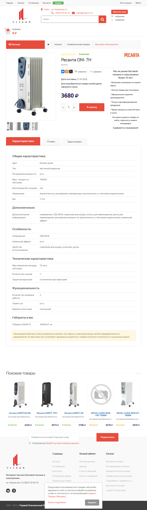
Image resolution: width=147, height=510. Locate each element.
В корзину (92, 107)
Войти (138, 3)
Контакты (47, 3)
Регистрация (125, 3)
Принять (92, 502)
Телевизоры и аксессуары (119, 476)
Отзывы (51, 141)
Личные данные (87, 461)
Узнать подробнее (57, 502)
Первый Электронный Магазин (36, 505)
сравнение (117, 20)
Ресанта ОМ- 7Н (76, 59)
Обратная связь (119, 12)
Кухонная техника (115, 485)
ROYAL (111, 449)
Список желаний (87, 471)
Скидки (58, 3)
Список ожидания (88, 476)
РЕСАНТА (58, 447)
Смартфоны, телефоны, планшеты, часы (119, 480)
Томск (47, 9)
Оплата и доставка (61, 480)
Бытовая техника (114, 461)
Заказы (82, 466)
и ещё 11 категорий (116, 490)
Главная (9, 3)
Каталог (21, 3)
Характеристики (23, 141)
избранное (117, 16)
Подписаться (107, 437)
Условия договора (61, 476)
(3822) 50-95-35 (62, 13)
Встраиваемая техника (117, 466)
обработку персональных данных (62, 443)
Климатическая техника (78, 44)
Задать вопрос (74, 141)
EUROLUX (31, 447)
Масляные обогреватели (106, 44)
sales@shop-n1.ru (84, 13)
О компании (33, 3)
